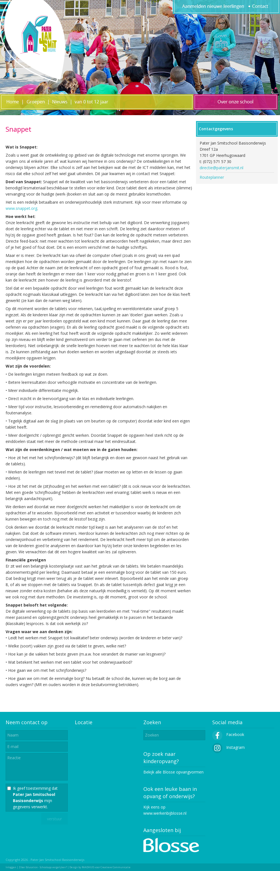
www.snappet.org (21, 208)
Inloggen (11, 867)
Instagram (228, 747)
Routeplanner (212, 177)
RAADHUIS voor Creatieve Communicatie (106, 867)
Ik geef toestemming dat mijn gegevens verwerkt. (35, 797)
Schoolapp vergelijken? (53, 867)
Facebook (228, 734)
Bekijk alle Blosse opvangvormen (173, 772)
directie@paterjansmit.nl (221, 167)
